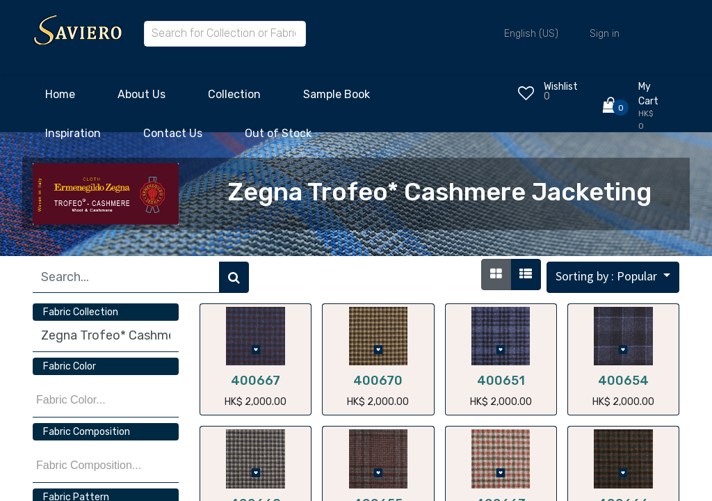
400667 (255, 380)
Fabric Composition (86, 432)
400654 (623, 380)
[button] (613, 277)
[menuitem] (60, 98)
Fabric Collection (80, 312)
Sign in (605, 34)
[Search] (234, 277)
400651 (501, 380)
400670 (378, 380)
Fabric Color (69, 366)
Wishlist (561, 87)
